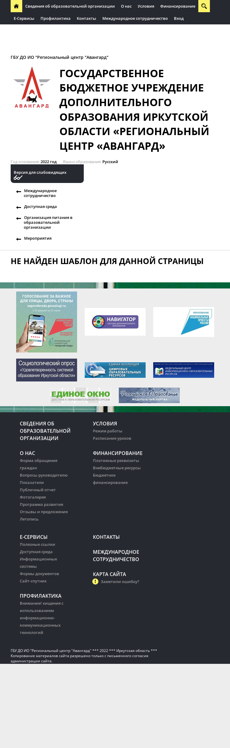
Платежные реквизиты (116, 460)
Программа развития (41, 504)
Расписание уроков (112, 438)
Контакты (86, 18)
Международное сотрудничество (135, 18)
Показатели (32, 482)
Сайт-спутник (33, 581)
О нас (126, 6)
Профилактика (56, 18)
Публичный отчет (38, 489)
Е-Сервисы (24, 18)
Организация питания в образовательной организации (48, 222)
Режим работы (107, 431)
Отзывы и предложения (44, 511)
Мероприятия (37, 238)
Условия (146, 6)
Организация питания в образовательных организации (70, 30)
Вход (179, 18)
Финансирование (177, 6)
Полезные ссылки (37, 544)
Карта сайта (109, 574)
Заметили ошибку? (120, 581)
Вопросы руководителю (44, 475)
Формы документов (39, 573)
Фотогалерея (33, 497)
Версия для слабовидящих (40, 172)
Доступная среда (40, 206)
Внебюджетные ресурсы (117, 468)
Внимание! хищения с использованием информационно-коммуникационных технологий (41, 617)
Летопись (29, 519)
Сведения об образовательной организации (70, 6)
